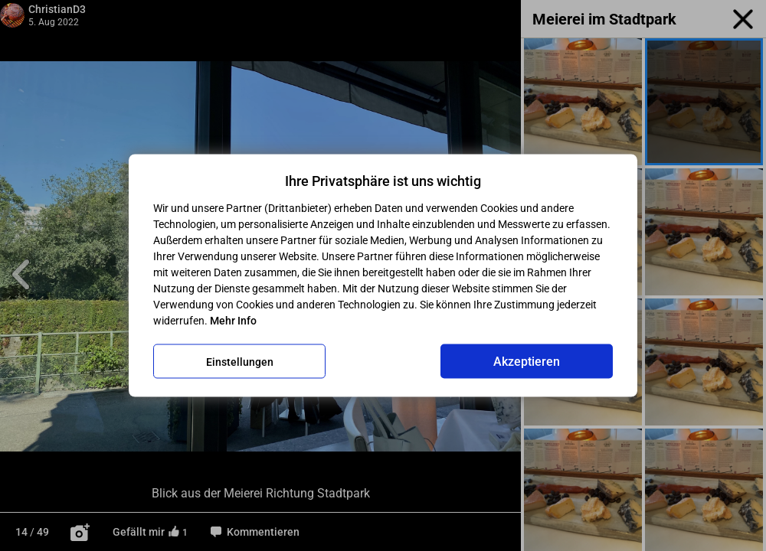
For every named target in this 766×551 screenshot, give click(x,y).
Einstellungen (239, 361)
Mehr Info (233, 321)
